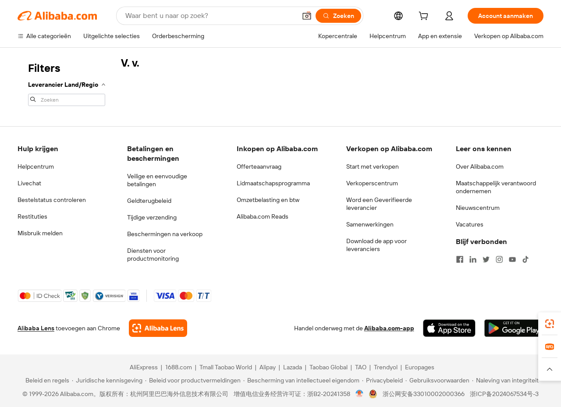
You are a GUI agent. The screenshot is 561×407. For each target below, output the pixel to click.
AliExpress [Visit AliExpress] (144, 367)
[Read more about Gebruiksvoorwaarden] (437, 380)
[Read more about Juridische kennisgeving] (107, 380)
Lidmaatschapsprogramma (273, 183)
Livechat (29, 183)
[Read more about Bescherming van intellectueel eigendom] (301, 380)
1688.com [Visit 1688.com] (178, 367)
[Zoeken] (338, 16)
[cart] (425, 17)
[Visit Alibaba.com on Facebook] (460, 259)
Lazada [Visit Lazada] (292, 367)
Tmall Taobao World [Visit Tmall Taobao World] (225, 367)
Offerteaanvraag (259, 166)
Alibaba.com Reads (262, 216)
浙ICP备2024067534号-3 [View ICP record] (504, 393)
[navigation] (66, 83)
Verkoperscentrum (372, 183)
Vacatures (469, 224)
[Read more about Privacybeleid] (382, 380)
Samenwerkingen (370, 224)
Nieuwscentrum (478, 207)
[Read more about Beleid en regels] (46, 380)
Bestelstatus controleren (52, 199)
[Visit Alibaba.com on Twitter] (486, 259)
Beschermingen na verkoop (164, 233)
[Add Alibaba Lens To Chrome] (158, 328)
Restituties (32, 216)
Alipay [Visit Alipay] (267, 367)
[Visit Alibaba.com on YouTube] (512, 259)
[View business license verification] (359, 393)
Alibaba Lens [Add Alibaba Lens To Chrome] (36, 328)
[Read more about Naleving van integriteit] (505, 380)
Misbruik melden (40, 233)
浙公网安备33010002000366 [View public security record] (424, 393)
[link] (549, 323)
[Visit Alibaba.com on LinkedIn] (473, 259)
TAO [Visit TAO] (360, 367)
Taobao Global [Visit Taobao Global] (328, 367)
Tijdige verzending (152, 217)
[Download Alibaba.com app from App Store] (449, 328)
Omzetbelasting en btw (268, 199)
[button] (307, 16)
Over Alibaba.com (480, 166)
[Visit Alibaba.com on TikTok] (525, 259)
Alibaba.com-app (389, 328)
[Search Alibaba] (210, 16)
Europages (419, 367)
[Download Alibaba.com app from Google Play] (513, 328)
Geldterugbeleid (149, 200)
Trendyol (386, 367)
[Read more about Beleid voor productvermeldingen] (193, 380)
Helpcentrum (36, 166)
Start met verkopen (372, 166)
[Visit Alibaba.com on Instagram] (499, 259)
